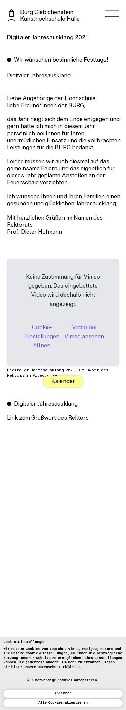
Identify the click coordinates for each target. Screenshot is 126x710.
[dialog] (63, 673)
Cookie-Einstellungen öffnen (41, 337)
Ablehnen (63, 693)
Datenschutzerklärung (59, 667)
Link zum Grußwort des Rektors (48, 418)
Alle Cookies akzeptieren (63, 703)
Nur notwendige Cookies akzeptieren (62, 680)
